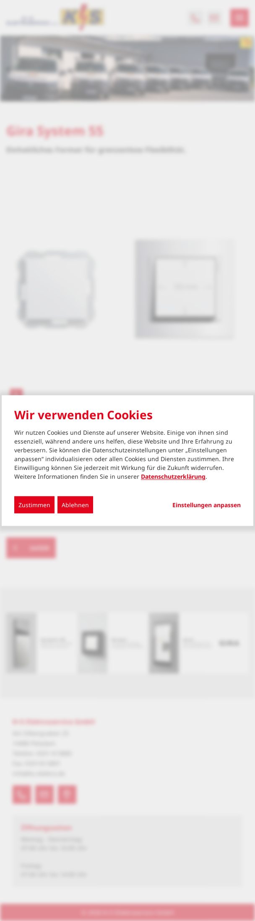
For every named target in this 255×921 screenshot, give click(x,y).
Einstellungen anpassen (206, 505)
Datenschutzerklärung (173, 476)
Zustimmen (34, 505)
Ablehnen (75, 505)
